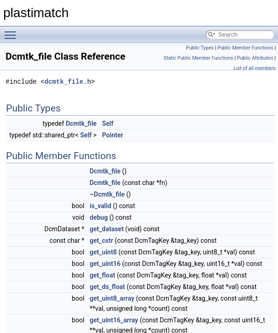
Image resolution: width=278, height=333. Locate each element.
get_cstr (101, 240)
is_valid (100, 206)
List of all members (255, 68)
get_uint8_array (112, 298)
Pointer (112, 135)
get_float (102, 275)
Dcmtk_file (81, 123)
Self (107, 123)
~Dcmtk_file (107, 194)
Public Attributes (255, 58)
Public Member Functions (245, 48)
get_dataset (107, 229)
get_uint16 (105, 263)
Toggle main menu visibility (12, 31)
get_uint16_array (114, 320)
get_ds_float (107, 286)
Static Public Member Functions (199, 58)
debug (99, 217)
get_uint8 (103, 252)
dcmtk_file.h (67, 81)
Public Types (200, 48)
